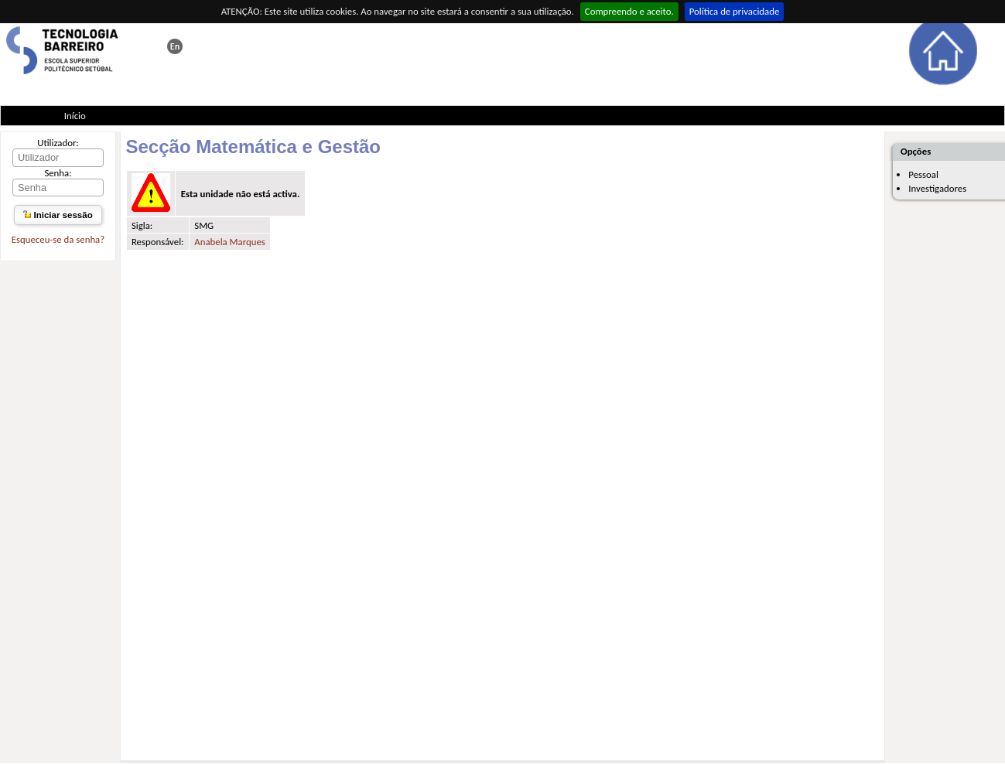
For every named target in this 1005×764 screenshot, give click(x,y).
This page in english (175, 46)
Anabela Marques (229, 241)
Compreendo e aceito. (629, 11)
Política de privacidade (734, 11)
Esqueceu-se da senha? (58, 239)
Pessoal (923, 174)
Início (75, 115)
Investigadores (937, 188)
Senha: (57, 173)
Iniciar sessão (57, 215)
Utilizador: (58, 142)
